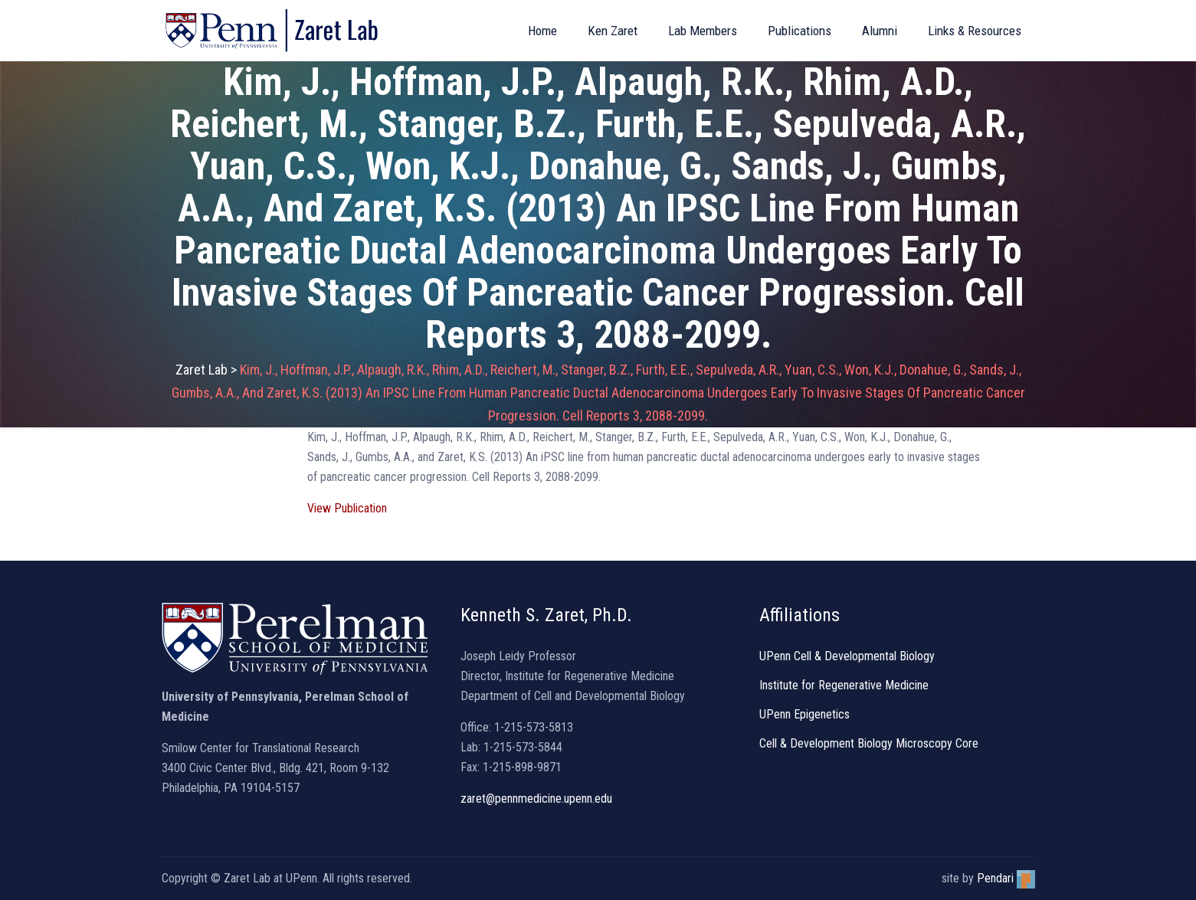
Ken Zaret (612, 30)
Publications (799, 30)
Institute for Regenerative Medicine (844, 685)
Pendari (1006, 878)
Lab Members (702, 30)
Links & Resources (974, 30)
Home (542, 30)
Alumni (879, 30)
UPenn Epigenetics (804, 714)
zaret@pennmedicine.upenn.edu (536, 798)
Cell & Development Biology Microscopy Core (868, 743)
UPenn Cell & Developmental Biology (847, 656)
